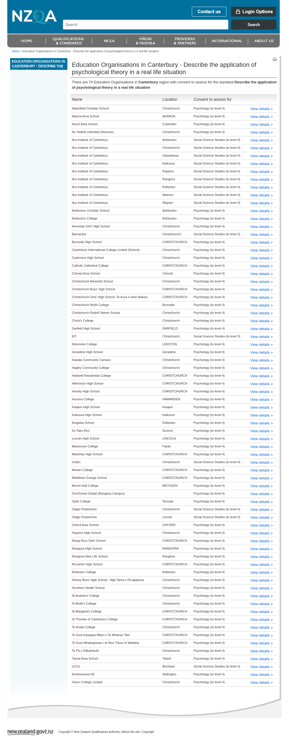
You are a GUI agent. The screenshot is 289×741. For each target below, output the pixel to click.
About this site (131, 731)
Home (15, 51)
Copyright (148, 731)
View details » (261, 109)
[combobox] (172, 28)
